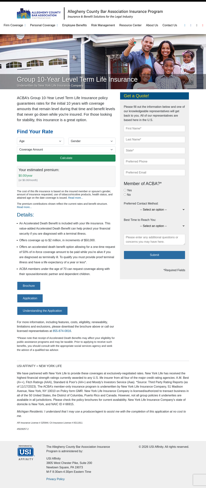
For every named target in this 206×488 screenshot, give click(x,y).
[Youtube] (203, 25)
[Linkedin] (185, 25)
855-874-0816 (62, 330)
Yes (129, 190)
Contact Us (170, 25)
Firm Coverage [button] (13, 25)
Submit (154, 254)
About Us (152, 25)
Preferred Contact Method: (141, 203)
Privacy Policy (55, 479)
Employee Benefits (74, 25)
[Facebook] (191, 25)
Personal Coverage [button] (42, 25)
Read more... (75, 197)
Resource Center (130, 25)
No (129, 194)
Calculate (66, 158)
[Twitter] (197, 25)
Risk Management (103, 25)
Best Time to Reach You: (140, 219)
